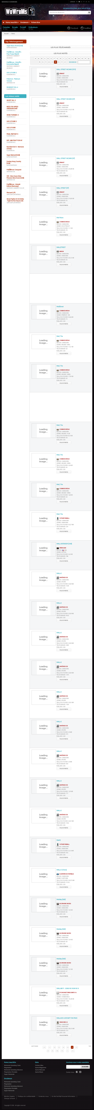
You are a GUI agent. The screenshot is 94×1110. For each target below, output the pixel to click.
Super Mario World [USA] (15, 44)
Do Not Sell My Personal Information (63, 1095)
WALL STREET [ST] (63, 186)
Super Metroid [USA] (13, 153)
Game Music (39, 1070)
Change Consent (9, 1097)
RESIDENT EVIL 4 (12, 86)
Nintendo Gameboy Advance (13, 1068)
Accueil (6, 32)
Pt (84, 2)
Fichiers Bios (35, 21)
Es (81, 2)
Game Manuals (40, 1068)
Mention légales (9, 1095)
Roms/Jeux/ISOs (12, 21)
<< (44, 1046)
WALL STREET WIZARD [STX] (66, 68)
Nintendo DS (11, 81)
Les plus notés (60, 52)
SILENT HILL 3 (11, 99)
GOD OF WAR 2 (12, 71)
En (77, 2)
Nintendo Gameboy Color (15, 186)
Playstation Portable (65, 872)
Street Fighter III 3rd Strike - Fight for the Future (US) (15, 198)
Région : (63, 74)
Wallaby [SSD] (61, 898)
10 (57, 1049)
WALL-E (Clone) (62, 868)
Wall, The (60, 335)
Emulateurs (24, 21)
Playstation (10, 149)
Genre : (62, 76)
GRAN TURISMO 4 (12, 113)
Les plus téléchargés (60, 46)
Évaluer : (61, 82)
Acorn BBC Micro (64, 902)
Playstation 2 (11, 73)
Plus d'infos (64, 85)
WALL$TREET (61, 246)
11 (62, 1049)
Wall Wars (60, 216)
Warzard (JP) (11, 191)
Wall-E (59, 839)
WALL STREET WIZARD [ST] (66, 97)
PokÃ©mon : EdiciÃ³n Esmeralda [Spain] (14, 61)
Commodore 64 (63, 220)
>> (72, 1049)
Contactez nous (43, 1095)
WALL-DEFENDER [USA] (64, 542)
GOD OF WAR (11, 126)
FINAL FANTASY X (12, 132)
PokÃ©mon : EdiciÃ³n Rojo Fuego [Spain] (14, 51)
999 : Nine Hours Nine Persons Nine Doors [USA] (15, 175)
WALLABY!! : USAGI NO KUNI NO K (68, 987)
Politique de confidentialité (26, 1095)
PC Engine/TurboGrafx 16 (66, 991)
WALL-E (59, 572)
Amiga (60, 250)
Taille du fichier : (65, 78)
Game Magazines (40, 1066)
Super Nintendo (12, 46)
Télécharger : (62, 80)
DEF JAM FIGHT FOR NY (14, 139)
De (86, 2)
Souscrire (85, 1065)
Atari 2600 (61, 546)
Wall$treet (60, 305)
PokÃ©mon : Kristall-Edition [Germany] (13, 183)
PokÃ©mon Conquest (14, 168)
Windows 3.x (62, 1020)
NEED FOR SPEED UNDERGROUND (12, 106)
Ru (89, 2)
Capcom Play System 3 (14, 193)
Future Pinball (63, 516)
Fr (79, 2)
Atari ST (60, 72)
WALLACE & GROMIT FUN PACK (67, 1016)
